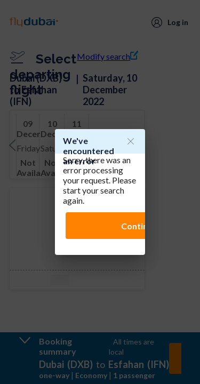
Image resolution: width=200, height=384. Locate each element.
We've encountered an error (88, 150)
